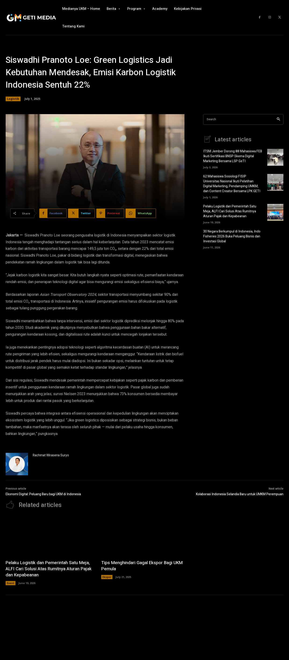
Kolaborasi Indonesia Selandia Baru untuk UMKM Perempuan (239, 494)
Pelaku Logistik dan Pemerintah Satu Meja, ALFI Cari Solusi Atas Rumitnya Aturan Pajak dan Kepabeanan (229, 211)
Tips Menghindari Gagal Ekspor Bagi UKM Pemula (144, 565)
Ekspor (106, 577)
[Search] (278, 119)
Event (10, 583)
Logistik (13, 99)
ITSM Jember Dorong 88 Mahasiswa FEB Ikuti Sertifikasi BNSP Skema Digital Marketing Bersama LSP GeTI (232, 156)
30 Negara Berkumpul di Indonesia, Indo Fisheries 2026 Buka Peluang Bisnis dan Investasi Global (231, 236)
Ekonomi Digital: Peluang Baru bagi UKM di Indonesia (43, 494)
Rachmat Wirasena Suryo (51, 455)
